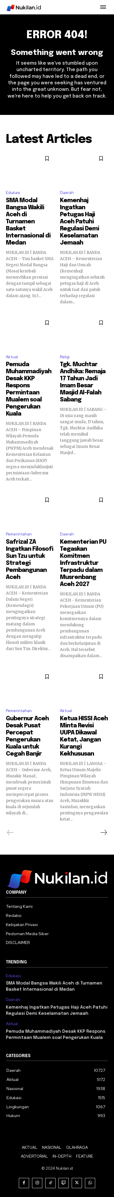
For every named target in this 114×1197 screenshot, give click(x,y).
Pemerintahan (19, 534)
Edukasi (13, 192)
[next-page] (103, 832)
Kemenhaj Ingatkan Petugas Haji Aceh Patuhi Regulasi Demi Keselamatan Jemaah (79, 221)
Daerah (67, 192)
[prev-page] (10, 832)
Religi (65, 356)
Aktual (12, 356)
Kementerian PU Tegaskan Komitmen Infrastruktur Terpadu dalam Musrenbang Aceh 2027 (83, 563)
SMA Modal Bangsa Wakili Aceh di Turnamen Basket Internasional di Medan (28, 221)
